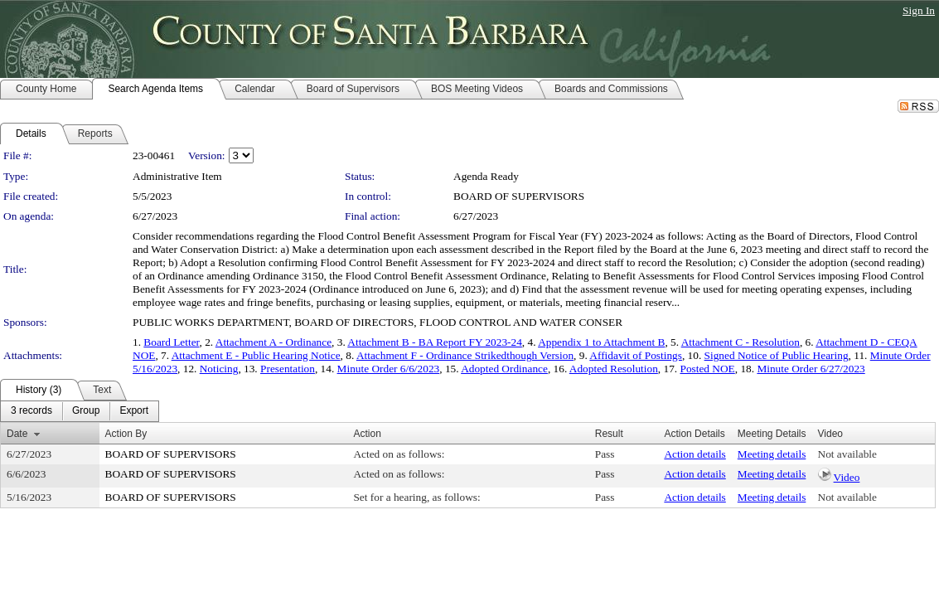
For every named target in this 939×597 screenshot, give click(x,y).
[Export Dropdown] (133, 411)
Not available (847, 454)
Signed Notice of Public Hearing (776, 355)
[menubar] (79, 411)
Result (609, 433)
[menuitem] (31, 411)
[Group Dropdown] (85, 411)
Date (17, 433)
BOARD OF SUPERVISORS (518, 196)
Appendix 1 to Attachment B (601, 342)
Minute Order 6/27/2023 (810, 368)
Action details (694, 454)
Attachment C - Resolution (740, 342)
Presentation (287, 368)
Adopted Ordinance (504, 368)
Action (366, 433)
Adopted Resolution (613, 368)
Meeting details (772, 454)
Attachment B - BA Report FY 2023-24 (434, 342)
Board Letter (171, 342)
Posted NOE (707, 368)
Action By (126, 433)
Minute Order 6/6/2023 (388, 368)
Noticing (219, 368)
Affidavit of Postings (635, 355)
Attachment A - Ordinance (273, 342)
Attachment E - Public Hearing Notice (256, 355)
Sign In (919, 10)
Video (847, 477)
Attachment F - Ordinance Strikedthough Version (465, 355)
